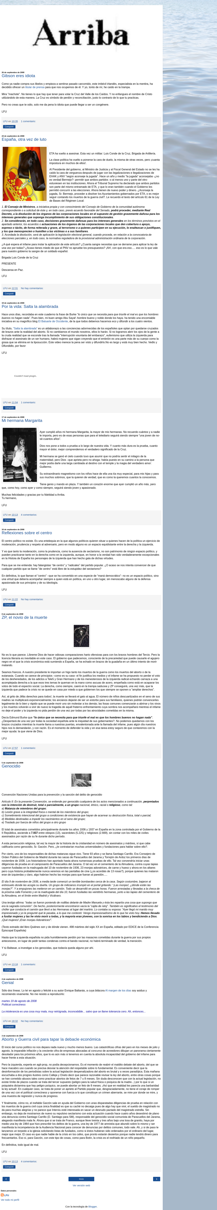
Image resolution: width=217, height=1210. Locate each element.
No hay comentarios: (32, 288)
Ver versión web (81, 1185)
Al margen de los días (118, 990)
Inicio (81, 1179)
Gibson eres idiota (18, 75)
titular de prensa (35, 87)
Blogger (92, 1206)
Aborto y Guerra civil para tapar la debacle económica (51, 1039)
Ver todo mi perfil (10, 1199)
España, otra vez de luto (24, 139)
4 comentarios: (29, 514)
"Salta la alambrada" (25, 328)
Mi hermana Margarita (22, 420)
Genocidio (11, 766)
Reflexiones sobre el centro (27, 532)
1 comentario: (28, 121)
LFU (6, 1195)
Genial (8, 982)
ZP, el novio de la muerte (24, 617)
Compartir (9, 127)
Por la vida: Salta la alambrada (30, 306)
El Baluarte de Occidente (53, 321)
